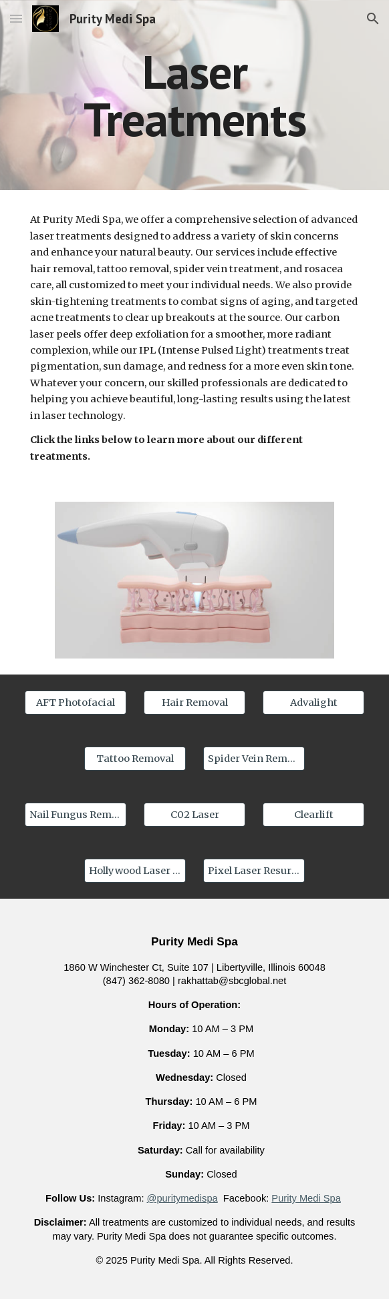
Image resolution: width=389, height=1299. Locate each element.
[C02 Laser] (194, 814)
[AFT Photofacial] (75, 702)
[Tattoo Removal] (134, 758)
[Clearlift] (313, 814)
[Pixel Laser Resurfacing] (253, 870)
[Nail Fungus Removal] (75, 814)
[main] (194, 95)
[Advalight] (313, 702)
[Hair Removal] (194, 702)
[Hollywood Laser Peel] (134, 870)
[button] (16, 18)
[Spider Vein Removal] (253, 758)
